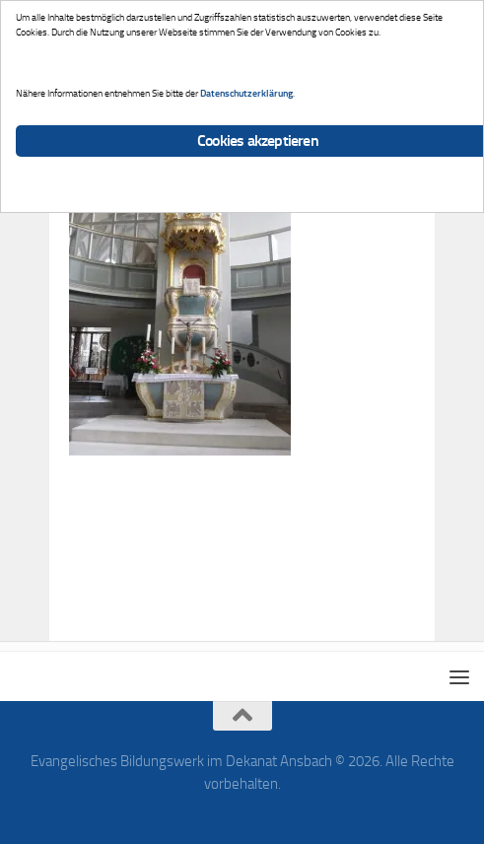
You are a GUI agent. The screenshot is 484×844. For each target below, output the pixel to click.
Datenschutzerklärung (246, 93)
